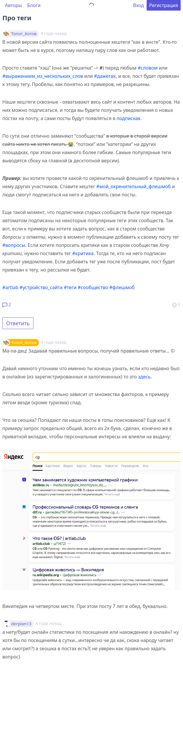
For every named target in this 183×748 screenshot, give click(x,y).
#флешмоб (122, 287)
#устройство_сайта (41, 287)
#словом (148, 68)
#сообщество (93, 287)
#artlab (10, 287)
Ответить (18, 323)
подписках (128, 118)
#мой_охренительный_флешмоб (133, 186)
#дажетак (105, 76)
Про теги (16, 17)
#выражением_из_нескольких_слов (42, 76)
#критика (83, 253)
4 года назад (54, 342)
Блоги (34, 5)
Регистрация (163, 5)
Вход (138, 5)
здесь (144, 376)
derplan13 (21, 623)
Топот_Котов (24, 33)
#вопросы (13, 245)
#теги (70, 287)
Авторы (13, 5)
